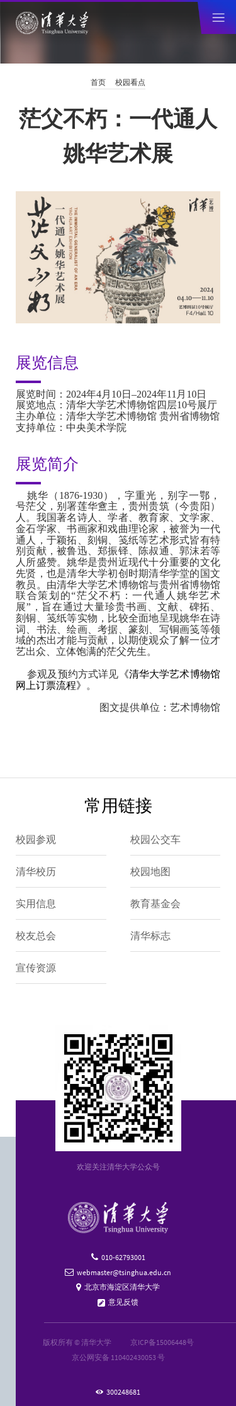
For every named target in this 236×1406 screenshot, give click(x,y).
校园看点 (130, 82)
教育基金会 (155, 903)
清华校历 (36, 871)
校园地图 (150, 871)
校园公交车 (155, 839)
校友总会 (36, 935)
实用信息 (36, 903)
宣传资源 (36, 967)
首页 (98, 82)
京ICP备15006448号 (162, 1342)
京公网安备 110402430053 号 (118, 1357)
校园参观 (36, 839)
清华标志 (150, 935)
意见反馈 (123, 1302)
